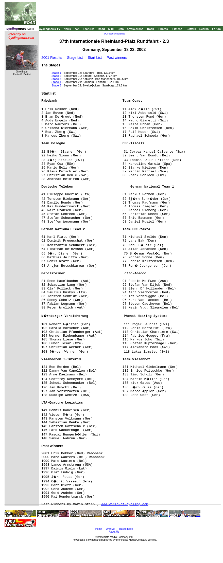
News (67, 28)
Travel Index (126, 529)
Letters (191, 28)
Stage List (75, 58)
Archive (110, 529)
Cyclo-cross (135, 28)
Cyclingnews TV (49, 28)
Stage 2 (56, 75)
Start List (95, 58)
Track (150, 28)
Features (89, 28)
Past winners (117, 58)
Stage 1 (56, 72)
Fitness (177, 28)
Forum (216, 28)
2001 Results (51, 58)
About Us (114, 531)
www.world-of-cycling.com (124, 504)
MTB (111, 28)
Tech (76, 28)
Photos (163, 28)
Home (98, 529)
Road (101, 28)
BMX (121, 28)
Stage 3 (56, 78)
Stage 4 (56, 81)
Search (204, 28)
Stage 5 (56, 85)
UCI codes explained (114, 33)
